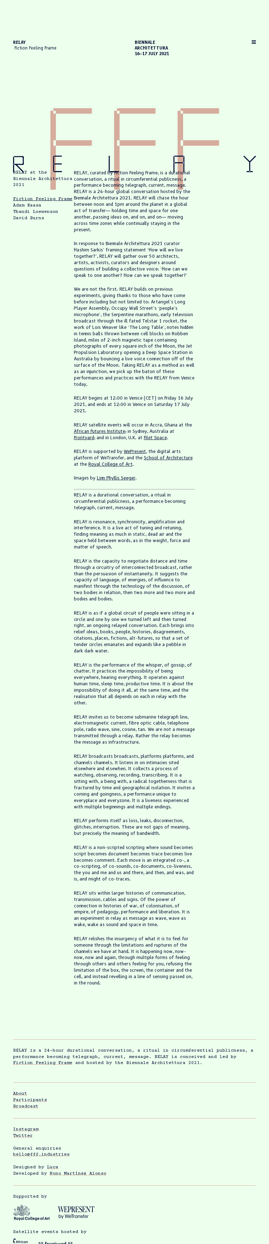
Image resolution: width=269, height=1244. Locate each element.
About (20, 1093)
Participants (30, 1100)
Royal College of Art (110, 464)
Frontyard (84, 437)
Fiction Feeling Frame (42, 199)
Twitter (23, 1135)
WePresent (135, 451)
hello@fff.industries (41, 1154)
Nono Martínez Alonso (78, 1173)
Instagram (26, 1129)
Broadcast (26, 1106)
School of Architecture (168, 457)
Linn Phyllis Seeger (116, 478)
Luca (52, 1167)
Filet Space (155, 437)
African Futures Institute (99, 431)
